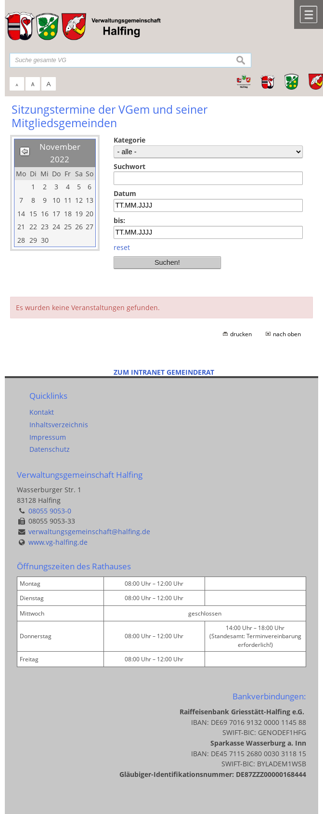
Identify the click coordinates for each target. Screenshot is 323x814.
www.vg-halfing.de (58, 542)
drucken (241, 334)
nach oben (287, 334)
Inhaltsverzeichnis (58, 424)
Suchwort (129, 166)
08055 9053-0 (49, 510)
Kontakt (41, 412)
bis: (119, 220)
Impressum (47, 437)
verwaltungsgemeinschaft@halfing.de (89, 531)
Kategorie (129, 139)
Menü (308, 14)
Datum (125, 193)
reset (122, 247)
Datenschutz (49, 449)
